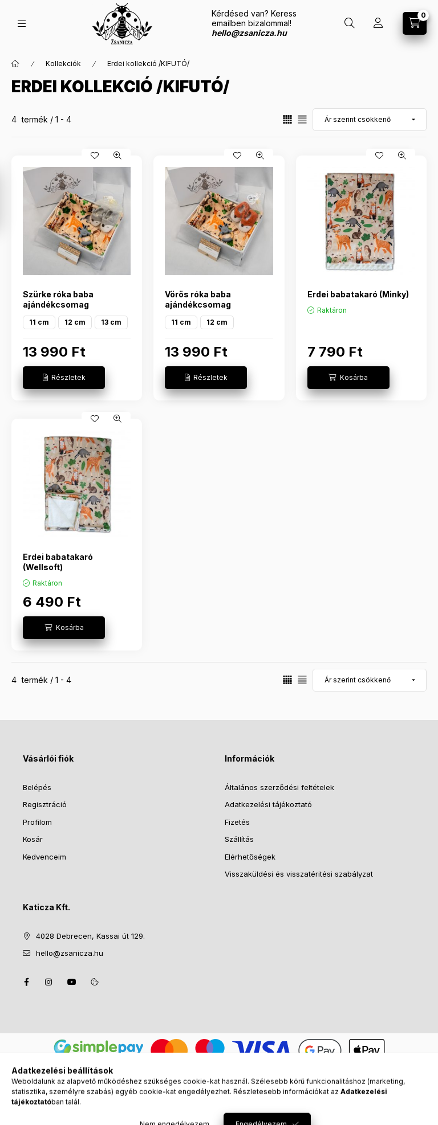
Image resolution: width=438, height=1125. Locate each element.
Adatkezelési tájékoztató (268, 804)
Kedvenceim (44, 856)
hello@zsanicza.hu (69, 953)
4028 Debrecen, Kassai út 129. (90, 935)
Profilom (37, 822)
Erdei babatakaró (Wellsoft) (58, 562)
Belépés (37, 787)
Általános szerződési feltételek (279, 787)
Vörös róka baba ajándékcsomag (198, 299)
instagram (49, 982)
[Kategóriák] (21, 23)
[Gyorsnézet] (117, 155)
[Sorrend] (370, 119)
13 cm (111, 322)
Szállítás (239, 839)
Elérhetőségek (250, 856)
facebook (26, 982)
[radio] (302, 119)
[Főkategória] (15, 64)
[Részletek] (64, 377)
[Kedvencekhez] (94, 155)
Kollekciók (63, 63)
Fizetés (237, 822)
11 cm (39, 322)
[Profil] (378, 23)
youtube (71, 982)
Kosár (33, 839)
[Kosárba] (348, 377)
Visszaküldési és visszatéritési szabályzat (299, 873)
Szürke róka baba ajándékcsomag (58, 299)
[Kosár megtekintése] (415, 23)
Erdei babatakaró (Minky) (358, 294)
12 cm (75, 322)
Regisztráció (45, 804)
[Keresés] (349, 23)
